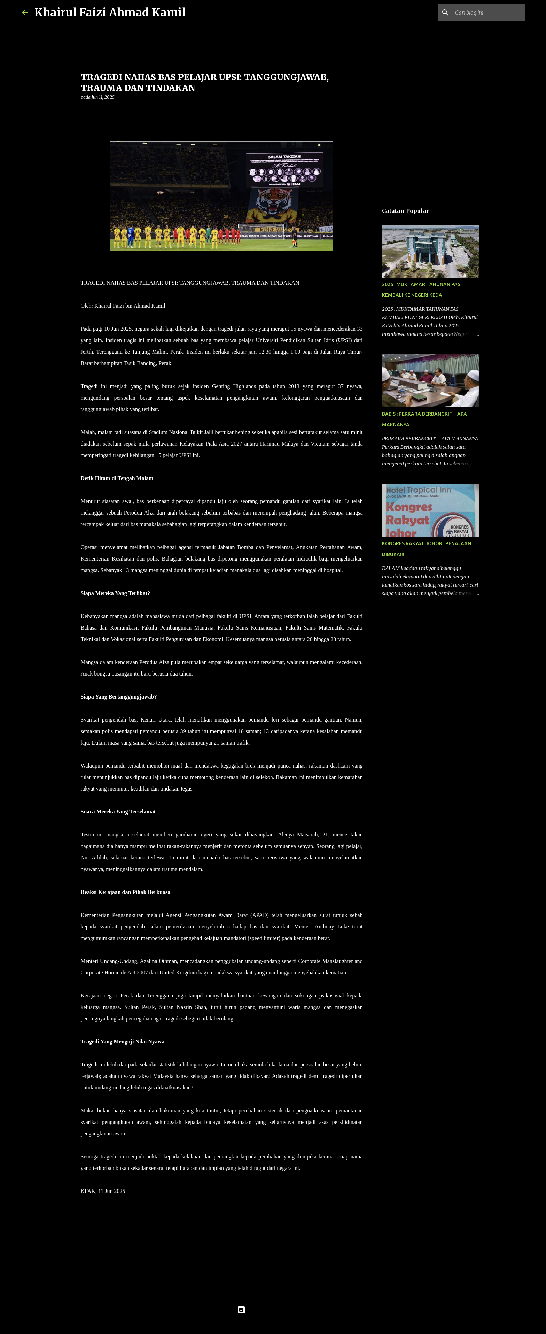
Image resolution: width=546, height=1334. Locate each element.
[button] (85, 111)
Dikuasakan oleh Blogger (273, 1310)
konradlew (287, 1324)
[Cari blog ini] (488, 12)
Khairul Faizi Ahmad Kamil (110, 13)
